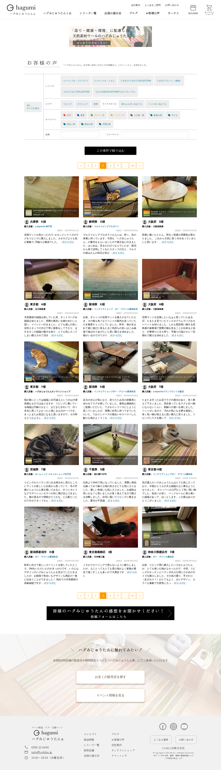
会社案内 (135, 5)
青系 (81, 115)
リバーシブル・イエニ (104, 81)
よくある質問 (161, 740)
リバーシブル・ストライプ (75, 81)
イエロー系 (117, 115)
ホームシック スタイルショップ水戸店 (53, 474)
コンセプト (90, 734)
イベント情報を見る (110, 695)
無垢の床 (156, 115)
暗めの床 (87, 124)
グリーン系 (97, 115)
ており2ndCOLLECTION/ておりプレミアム (115, 92)
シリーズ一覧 (87, 13)
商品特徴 (89, 739)
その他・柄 (137, 115)
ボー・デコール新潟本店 (46, 557)
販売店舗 (89, 750)
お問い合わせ (172, 5)
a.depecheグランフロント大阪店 (168, 391)
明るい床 (69, 124)
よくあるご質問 (153, 5)
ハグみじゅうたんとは (57, 13)
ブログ (133, 13)
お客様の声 (153, 13)
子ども (173, 115)
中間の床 (105, 124)
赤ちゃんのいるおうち (131, 104)
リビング (67, 104)
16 (132, 165)
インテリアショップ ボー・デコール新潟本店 (116, 309)
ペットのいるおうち (157, 104)
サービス (173, 13)
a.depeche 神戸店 (43, 226)
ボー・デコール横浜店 (163, 557)
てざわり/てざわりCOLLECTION (136, 81)
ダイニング (82, 104)
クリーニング (119, 756)
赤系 (67, 115)
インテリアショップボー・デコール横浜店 (172, 474)
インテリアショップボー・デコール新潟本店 (115, 391)
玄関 (96, 104)
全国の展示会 (112, 13)
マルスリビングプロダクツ (106, 226)
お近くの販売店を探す (110, 677)
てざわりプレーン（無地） (169, 81)
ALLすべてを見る (33, 107)
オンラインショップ (123, 750)
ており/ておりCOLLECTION (76, 92)
